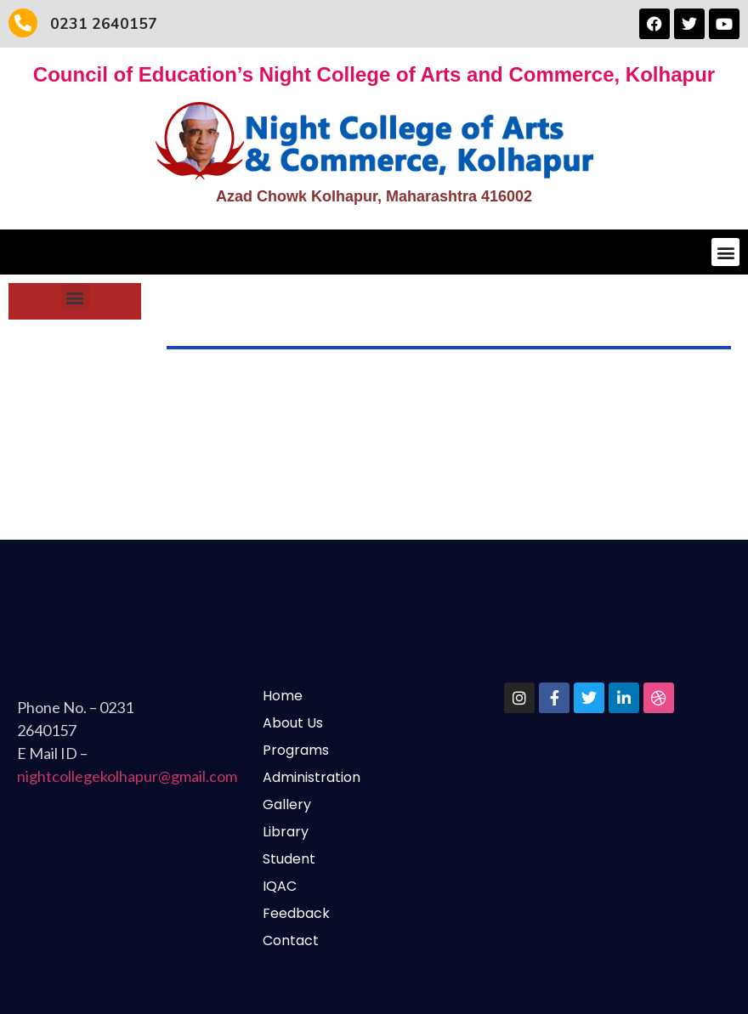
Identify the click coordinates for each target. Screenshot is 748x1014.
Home (283, 695)
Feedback (296, 913)
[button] (725, 252)
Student (289, 859)
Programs (296, 750)
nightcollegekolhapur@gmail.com (127, 776)
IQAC (280, 886)
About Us (293, 723)
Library (286, 831)
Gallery (287, 804)
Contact (291, 940)
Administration (311, 777)
